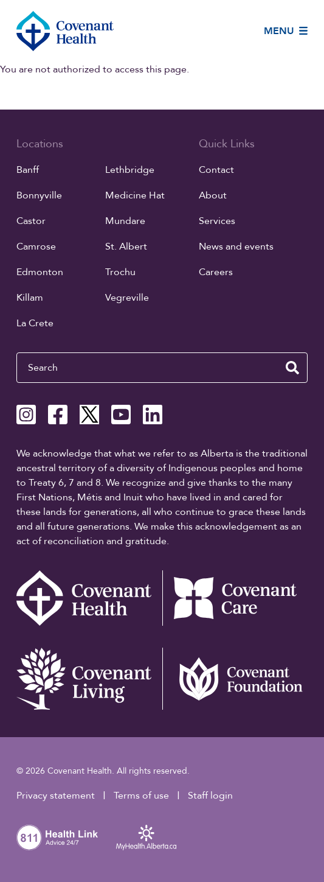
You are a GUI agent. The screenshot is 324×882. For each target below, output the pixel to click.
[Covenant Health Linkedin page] (152, 414)
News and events (236, 246)
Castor (31, 221)
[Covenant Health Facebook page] (57, 414)
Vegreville (127, 297)
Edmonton (39, 272)
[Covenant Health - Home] (89, 598)
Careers (216, 272)
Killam (29, 297)
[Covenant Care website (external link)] (235, 598)
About (213, 195)
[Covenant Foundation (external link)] (235, 679)
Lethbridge (129, 170)
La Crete (34, 323)
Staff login (210, 795)
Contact (216, 170)
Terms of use (141, 795)
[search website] (292, 367)
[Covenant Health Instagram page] (26, 414)
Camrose (36, 246)
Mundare (125, 221)
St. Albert (126, 246)
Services (217, 221)
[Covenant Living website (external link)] (89, 679)
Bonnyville (39, 195)
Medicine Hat (135, 195)
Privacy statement (55, 795)
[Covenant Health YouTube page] (121, 414)
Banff (27, 170)
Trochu (120, 272)
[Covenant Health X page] (89, 414)
